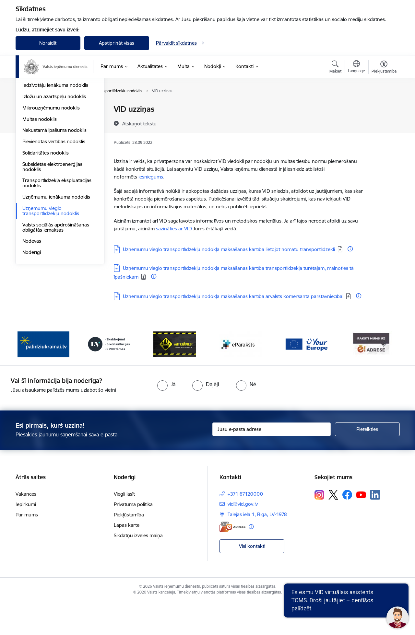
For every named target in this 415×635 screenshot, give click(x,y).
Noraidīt (47, 43)
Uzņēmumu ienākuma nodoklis (56, 266)
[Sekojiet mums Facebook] (347, 528)
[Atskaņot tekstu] (139, 123)
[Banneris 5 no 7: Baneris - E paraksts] (240, 377)
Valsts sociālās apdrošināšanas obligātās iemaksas (55, 296)
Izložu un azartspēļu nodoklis (54, 166)
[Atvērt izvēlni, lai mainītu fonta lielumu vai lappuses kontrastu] (384, 67)
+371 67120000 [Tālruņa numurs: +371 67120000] (245, 527)
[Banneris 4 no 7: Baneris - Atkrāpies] (174, 377)
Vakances (26, 527)
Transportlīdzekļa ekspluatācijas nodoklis (56, 252)
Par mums (27, 548)
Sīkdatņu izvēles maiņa (138, 568)
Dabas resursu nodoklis (48, 132)
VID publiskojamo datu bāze (53, 109)
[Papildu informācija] (350, 248)
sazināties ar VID (174, 228)
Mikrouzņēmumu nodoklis (51, 177)
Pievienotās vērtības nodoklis (53, 211)
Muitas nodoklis (39, 188)
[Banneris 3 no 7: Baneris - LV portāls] (109, 377)
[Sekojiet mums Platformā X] (333, 528)
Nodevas (31, 310)
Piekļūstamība (129, 548)
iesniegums (150, 177)
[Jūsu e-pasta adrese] (271, 462)
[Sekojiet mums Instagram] (319, 527)
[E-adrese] (232, 559)
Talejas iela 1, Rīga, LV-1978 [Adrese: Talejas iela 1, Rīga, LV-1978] (257, 547)
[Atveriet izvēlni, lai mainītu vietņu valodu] (356, 67)
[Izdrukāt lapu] (383, 106)
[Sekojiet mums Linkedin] (375, 528)
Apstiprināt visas (116, 43)
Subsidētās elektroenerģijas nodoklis (52, 236)
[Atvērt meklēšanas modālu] (335, 67)
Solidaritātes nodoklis (45, 222)
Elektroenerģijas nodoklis (49, 143)
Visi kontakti (252, 579)
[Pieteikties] (367, 462)
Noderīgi (31, 321)
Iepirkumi (26, 537)
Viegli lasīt (124, 527)
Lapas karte (126, 558)
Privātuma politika (133, 537)
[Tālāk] (385, 377)
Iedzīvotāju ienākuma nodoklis (55, 154)
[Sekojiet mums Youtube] (361, 527)
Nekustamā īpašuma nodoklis (54, 199)
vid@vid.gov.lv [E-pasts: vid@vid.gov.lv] (243, 537)
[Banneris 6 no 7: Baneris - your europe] (306, 377)
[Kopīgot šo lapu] (383, 123)
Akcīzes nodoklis (40, 121)
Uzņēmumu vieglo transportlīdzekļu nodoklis (50, 280)
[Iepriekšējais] (30, 377)
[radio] (166, 417)
